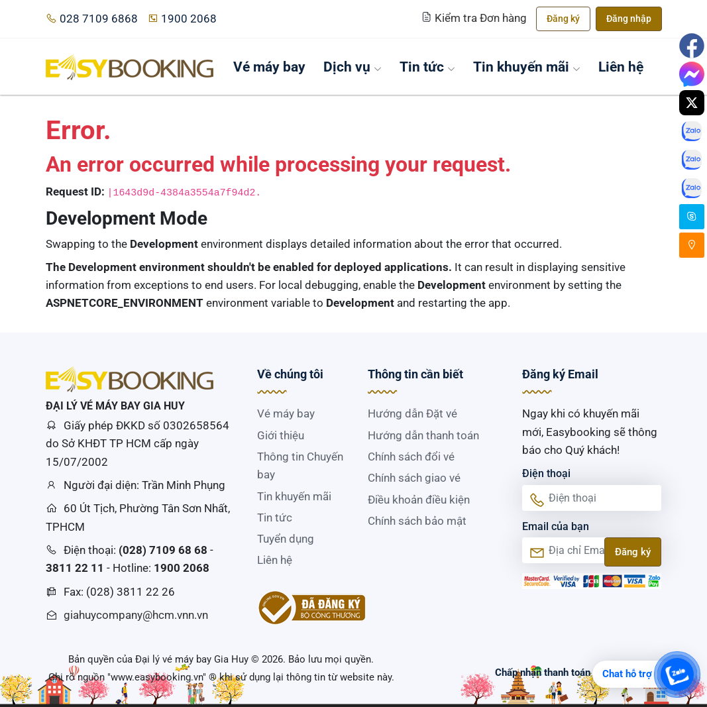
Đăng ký (563, 18)
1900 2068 (182, 18)
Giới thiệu (280, 435)
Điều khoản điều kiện (419, 499)
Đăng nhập (628, 18)
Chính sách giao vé (414, 477)
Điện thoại (546, 473)
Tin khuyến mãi (526, 66)
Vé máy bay (269, 66)
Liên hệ (620, 66)
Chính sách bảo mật (417, 520)
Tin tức (427, 66)
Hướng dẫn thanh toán (423, 435)
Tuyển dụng (285, 538)
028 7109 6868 (92, 18)
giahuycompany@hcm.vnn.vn (136, 615)
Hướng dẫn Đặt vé (412, 413)
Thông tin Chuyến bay (300, 465)
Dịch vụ (352, 66)
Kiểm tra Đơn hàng (475, 18)
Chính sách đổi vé (411, 456)
